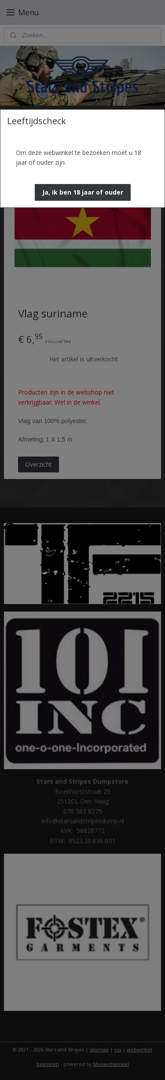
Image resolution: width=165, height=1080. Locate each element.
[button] (83, 192)
